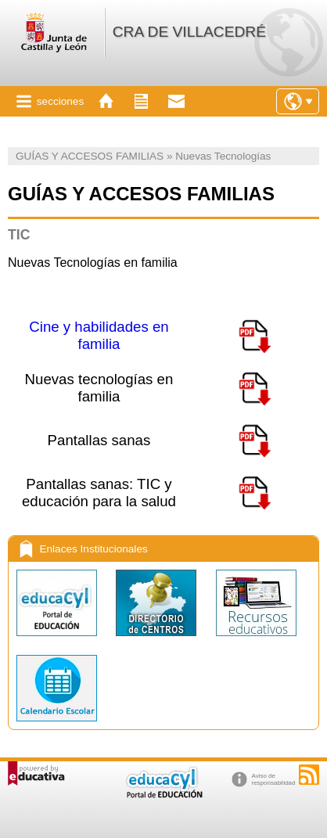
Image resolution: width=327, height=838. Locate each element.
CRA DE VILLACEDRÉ (189, 31)
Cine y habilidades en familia (98, 335)
